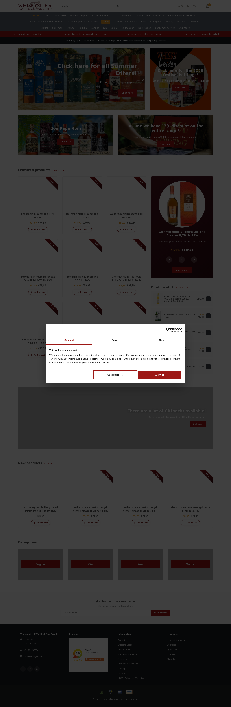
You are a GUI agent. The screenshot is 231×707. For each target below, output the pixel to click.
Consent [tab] (69, 340)
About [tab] (162, 340)
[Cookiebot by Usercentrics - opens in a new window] (168, 330)
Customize (115, 374)
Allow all (160, 374)
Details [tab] (115, 340)
